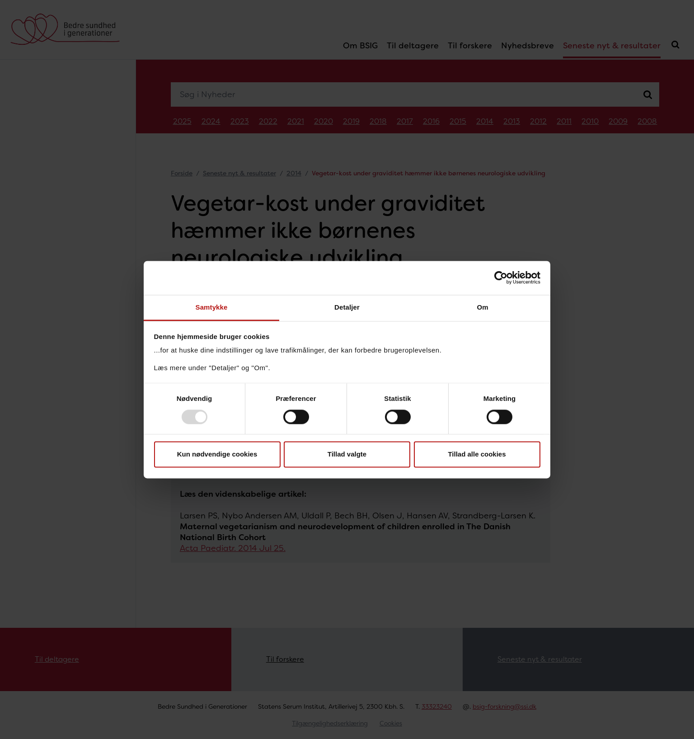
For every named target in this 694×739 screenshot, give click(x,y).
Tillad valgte (347, 454)
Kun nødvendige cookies (217, 454)
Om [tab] (482, 307)
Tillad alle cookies (477, 454)
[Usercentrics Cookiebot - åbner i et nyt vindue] (500, 277)
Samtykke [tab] (212, 307)
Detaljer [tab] (347, 307)
